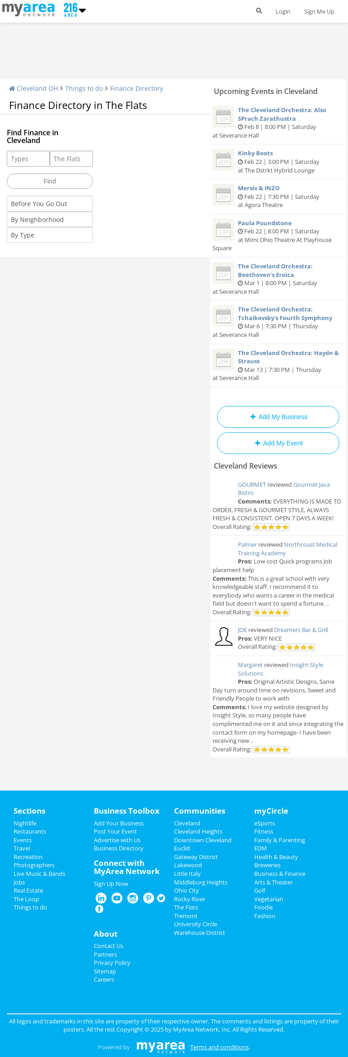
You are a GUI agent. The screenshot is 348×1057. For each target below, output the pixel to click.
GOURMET (252, 484)
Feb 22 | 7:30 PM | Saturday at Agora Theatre (278, 196)
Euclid (182, 848)
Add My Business (278, 416)
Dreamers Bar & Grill (301, 630)
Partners (105, 954)
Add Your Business (119, 823)
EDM (260, 848)
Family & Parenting (279, 840)
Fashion (265, 916)
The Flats (186, 907)
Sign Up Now (111, 883)
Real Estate (28, 890)
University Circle (195, 924)
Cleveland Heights (198, 831)
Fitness (263, 831)
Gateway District (196, 857)
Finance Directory (136, 88)
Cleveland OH (33, 88)
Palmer (247, 544)
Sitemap (105, 971)
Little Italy (187, 873)
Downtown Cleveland (203, 840)
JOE (242, 630)
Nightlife (25, 823)
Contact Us (108, 946)
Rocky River (189, 899)
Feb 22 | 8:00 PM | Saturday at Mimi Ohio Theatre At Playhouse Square (278, 235)
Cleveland (187, 823)
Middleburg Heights (200, 882)
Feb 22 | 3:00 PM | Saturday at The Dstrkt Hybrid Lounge (278, 161)
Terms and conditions (219, 1047)
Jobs (19, 882)
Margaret (250, 665)
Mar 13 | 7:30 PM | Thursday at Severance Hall (278, 365)
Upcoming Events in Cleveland (266, 91)
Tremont (186, 916)
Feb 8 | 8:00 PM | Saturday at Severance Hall (278, 122)
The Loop (26, 899)
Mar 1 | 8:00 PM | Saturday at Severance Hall (278, 279)
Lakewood (188, 865)
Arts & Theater (273, 882)
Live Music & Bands (39, 873)
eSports (264, 823)
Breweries (267, 865)
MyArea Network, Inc (201, 1029)
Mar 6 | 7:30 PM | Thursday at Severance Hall (278, 322)
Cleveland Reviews (245, 466)
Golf (259, 890)
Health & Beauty (276, 857)
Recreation (28, 857)
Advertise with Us (117, 840)
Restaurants (30, 831)
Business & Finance (279, 873)
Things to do (84, 88)
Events (23, 840)
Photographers (34, 865)
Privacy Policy (112, 962)
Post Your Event (115, 831)
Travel (22, 848)
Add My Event (278, 443)
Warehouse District (199, 933)
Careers (104, 979)
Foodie (263, 907)
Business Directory (119, 848)
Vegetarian (268, 899)
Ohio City (186, 890)
